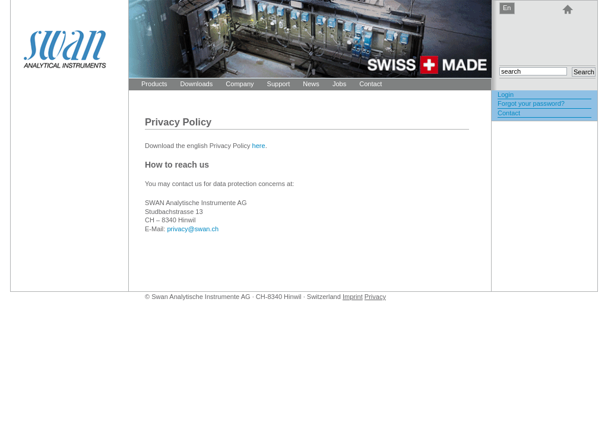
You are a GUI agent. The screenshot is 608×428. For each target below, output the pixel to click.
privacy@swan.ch (192, 228)
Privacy (375, 296)
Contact (370, 83)
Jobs (339, 83)
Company (240, 83)
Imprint (353, 296)
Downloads (196, 83)
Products (154, 83)
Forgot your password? (531, 103)
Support (278, 83)
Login (506, 94)
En (507, 7)
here (258, 145)
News (311, 83)
